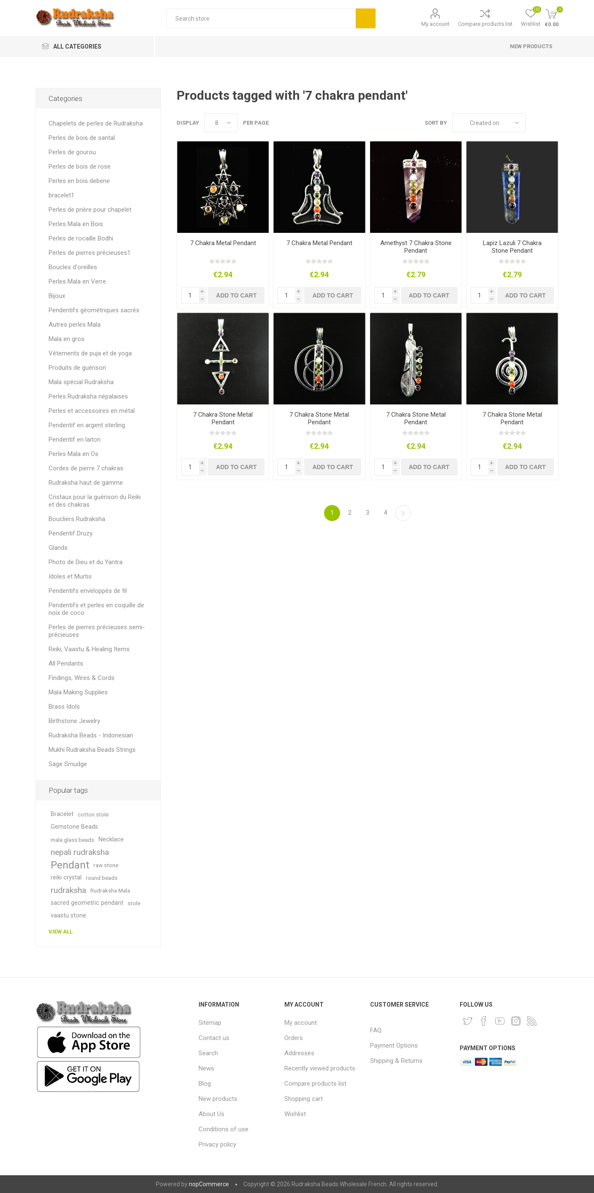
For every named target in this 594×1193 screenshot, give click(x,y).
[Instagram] (516, 1021)
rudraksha (68, 890)
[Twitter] (467, 1021)
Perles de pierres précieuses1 (90, 253)
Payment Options (394, 1045)
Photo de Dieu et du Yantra (86, 562)
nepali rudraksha (80, 852)
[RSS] (532, 1021)
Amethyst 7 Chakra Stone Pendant (416, 246)
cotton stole (93, 814)
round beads (101, 877)
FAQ (375, 1030)
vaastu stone (68, 915)
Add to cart (236, 295)
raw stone (105, 865)
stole (134, 903)
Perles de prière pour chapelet (90, 209)
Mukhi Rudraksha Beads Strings (92, 749)
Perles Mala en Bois (76, 224)
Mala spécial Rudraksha (81, 382)
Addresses (299, 1053)
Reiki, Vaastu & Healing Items (89, 649)
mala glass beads (72, 839)
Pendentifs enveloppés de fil (88, 591)
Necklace (111, 839)
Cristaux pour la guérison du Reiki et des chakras (95, 500)
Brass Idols (64, 706)
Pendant (70, 865)
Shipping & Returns (396, 1061)
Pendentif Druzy (71, 533)
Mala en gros (66, 339)
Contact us (214, 1038)
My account (435, 24)
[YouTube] (500, 1021)
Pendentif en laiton (75, 439)
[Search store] (261, 18)
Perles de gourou (72, 152)
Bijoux (57, 296)
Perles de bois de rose (80, 166)
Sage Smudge (68, 764)
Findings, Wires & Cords (81, 678)
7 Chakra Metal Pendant (223, 243)
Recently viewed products (319, 1068)
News (206, 1068)
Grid (536, 122)
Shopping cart (303, 1099)
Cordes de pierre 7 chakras (86, 468)
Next (403, 513)
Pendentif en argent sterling (87, 425)
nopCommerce (209, 1184)
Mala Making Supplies (78, 692)
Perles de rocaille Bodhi (81, 238)
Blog (205, 1083)
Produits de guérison (77, 367)
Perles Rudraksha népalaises (88, 396)
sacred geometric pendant (87, 902)
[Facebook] (483, 1021)
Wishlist (295, 1114)
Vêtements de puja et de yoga (90, 353)
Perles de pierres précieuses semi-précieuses (97, 631)
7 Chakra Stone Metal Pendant (223, 418)
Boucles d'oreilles (73, 267)
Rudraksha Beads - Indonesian (91, 735)
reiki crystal (66, 877)
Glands (58, 547)
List (552, 122)
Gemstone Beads (74, 826)
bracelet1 (61, 195)
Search (366, 18)
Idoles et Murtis (70, 576)
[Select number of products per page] (220, 122)
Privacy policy (217, 1144)
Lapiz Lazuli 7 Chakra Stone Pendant (512, 246)
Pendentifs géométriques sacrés (94, 310)
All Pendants (66, 663)
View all (61, 931)
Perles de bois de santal (82, 138)
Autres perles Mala (75, 324)
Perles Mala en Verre (77, 281)
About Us (211, 1114)
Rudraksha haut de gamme (86, 482)
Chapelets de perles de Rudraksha (96, 123)
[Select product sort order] (489, 122)
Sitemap (210, 1022)
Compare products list (485, 24)
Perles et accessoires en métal (92, 411)
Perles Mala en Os (73, 454)
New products (531, 46)
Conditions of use (223, 1129)
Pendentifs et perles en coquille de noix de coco (96, 609)
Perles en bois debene (79, 181)
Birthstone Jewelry (74, 721)
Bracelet (62, 814)
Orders (293, 1038)
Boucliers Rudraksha (77, 519)
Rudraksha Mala (110, 890)
